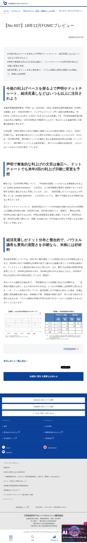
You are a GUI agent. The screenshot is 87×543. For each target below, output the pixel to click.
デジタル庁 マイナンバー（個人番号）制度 (18, 495)
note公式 (9, 452)
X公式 (8, 448)
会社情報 (48, 426)
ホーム (6, 11)
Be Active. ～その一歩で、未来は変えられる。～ (52, 507)
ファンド (7, 420)
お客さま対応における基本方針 (14, 472)
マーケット (16, 11)
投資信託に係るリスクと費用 (43, 400)
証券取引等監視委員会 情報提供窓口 (16, 486)
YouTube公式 (52, 448)
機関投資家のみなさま (52, 432)
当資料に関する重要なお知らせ (43, 376)
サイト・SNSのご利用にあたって (15, 481)
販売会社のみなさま (10, 432)
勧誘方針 (7, 467)
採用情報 (48, 438)
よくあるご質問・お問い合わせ (43, 413)
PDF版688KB (70, 349)
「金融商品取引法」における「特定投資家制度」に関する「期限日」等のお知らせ (32, 476)
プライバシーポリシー (11, 463)
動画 (5, 426)
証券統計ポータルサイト (12, 490)
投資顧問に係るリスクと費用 (43, 407)
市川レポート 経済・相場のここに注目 (39, 11)
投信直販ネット (9, 438)
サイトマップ (8, 499)
